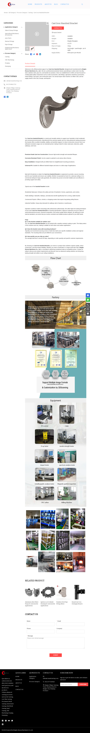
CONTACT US (64, 4)
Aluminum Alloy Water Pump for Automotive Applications (31, 603)
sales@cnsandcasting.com (14, 81)
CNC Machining (9, 60)
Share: (27, 54)
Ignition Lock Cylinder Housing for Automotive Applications (48, 603)
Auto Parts (8, 38)
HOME (30, 4)
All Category (12, 12)
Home (6, 12)
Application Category (11, 27)
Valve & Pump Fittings (11, 30)
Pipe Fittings (8, 44)
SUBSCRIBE (83, 684)
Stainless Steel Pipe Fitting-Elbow (62, 603)
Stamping (8, 66)
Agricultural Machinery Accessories (12, 34)
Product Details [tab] (30, 63)
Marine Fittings (9, 41)
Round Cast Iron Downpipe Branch (77, 603)
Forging (7, 63)
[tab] (27, 48)
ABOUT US (48, 4)
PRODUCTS (38, 4)
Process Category (22, 12)
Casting (30, 12)
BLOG (56, 4)
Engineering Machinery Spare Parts (12, 48)
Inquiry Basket (57, 32)
